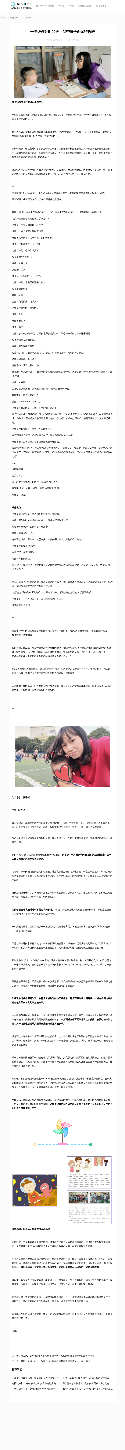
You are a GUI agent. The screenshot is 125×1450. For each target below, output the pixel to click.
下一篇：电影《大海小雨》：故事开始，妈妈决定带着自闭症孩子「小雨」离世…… (53, 1361)
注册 (104, 6)
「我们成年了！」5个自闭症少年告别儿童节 (34, 1388)
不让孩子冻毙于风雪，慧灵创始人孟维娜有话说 (35, 1378)
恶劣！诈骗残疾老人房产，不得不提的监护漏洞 (85, 1378)
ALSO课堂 (82, 6)
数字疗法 (43, 6)
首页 (37, 6)
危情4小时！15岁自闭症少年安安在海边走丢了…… (37, 1383)
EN (97, 6)
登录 (100, 6)
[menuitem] (37, 6)
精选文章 (14, 17)
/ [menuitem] (102, 6)
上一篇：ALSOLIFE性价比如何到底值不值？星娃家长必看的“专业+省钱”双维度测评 (53, 1356)
